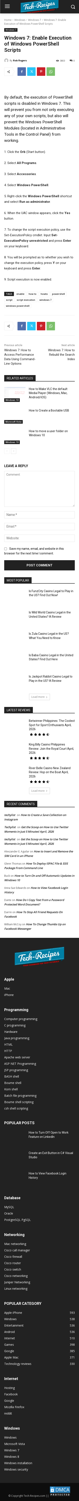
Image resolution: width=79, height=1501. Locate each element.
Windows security (16, 1469)
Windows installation (18, 1463)
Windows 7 (34, 20)
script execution (26, 299)
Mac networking (15, 1244)
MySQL (9, 1207)
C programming (14, 1025)
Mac (7, 988)
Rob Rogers (20, 60)
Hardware (10, 1032)
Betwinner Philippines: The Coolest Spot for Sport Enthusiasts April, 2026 (52, 725)
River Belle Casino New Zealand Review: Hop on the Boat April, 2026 (50, 772)
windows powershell (17, 305)
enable (20, 293)
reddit (8, 1413)
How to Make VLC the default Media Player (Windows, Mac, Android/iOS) (48, 393)
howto (44, 293)
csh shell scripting (16, 1108)
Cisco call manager (17, 1250)
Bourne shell (12, 1083)
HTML (8, 1044)
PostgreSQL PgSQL (17, 1220)
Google (9, 1401)
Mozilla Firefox (14, 1407)
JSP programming (16, 1070)
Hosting (9, 1388)
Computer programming (20, 1019)
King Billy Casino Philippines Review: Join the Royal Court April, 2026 (51, 748)
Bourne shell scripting (18, 1102)
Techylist (10, 827)
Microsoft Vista (13, 421)
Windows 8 (11, 1457)
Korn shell (11, 1089)
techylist (9, 815)
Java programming (16, 1038)
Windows (19, 20)
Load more (39, 697)
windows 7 (45, 299)
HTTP (8, 1051)
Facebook (11, 1394)
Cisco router (12, 1263)
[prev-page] (6, 451)
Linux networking (15, 1289)
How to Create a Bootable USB (49, 410)
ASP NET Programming (20, 1064)
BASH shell (11, 1076)
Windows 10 (12, 400)
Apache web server (17, 1057)
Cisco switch (12, 1269)
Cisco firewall (13, 1257)
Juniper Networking (17, 1282)
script (9, 299)
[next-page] (13, 451)
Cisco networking (16, 1276)
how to (32, 293)
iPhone (9, 995)
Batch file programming (20, 1096)
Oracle (8, 1213)
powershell (58, 293)
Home (8, 20)
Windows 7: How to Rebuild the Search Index (61, 354)
